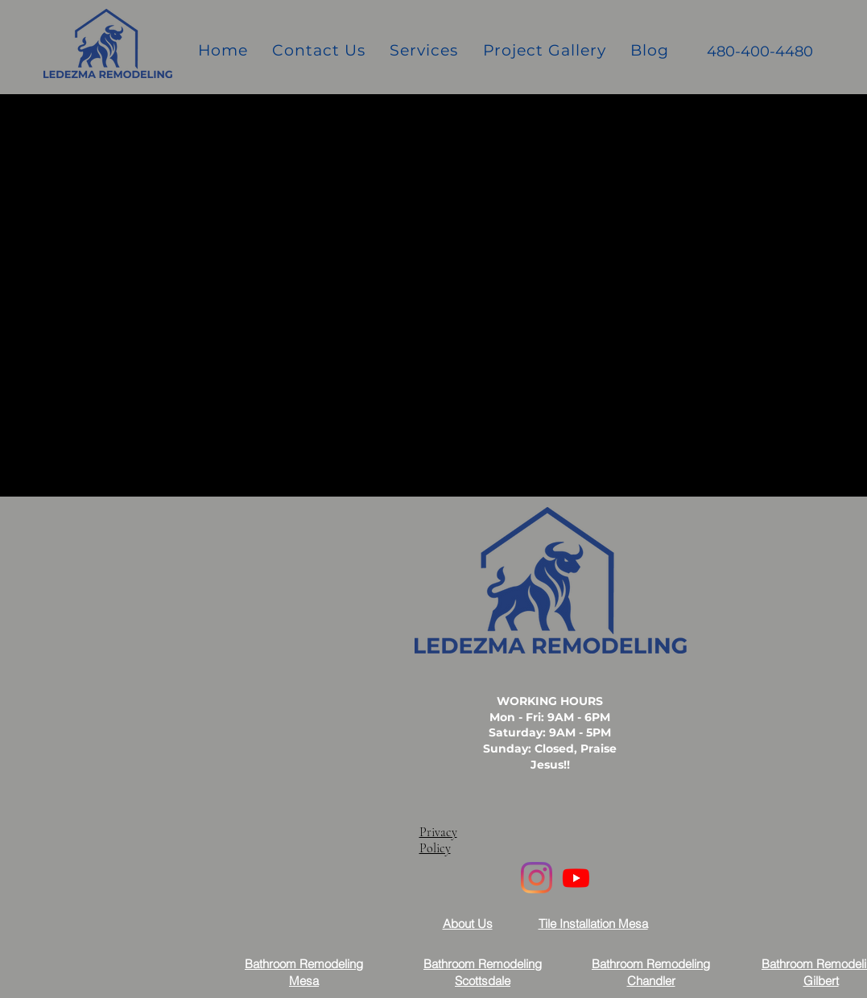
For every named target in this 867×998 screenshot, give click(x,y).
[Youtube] (576, 877)
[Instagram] (536, 877)
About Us (468, 923)
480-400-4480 (760, 51)
